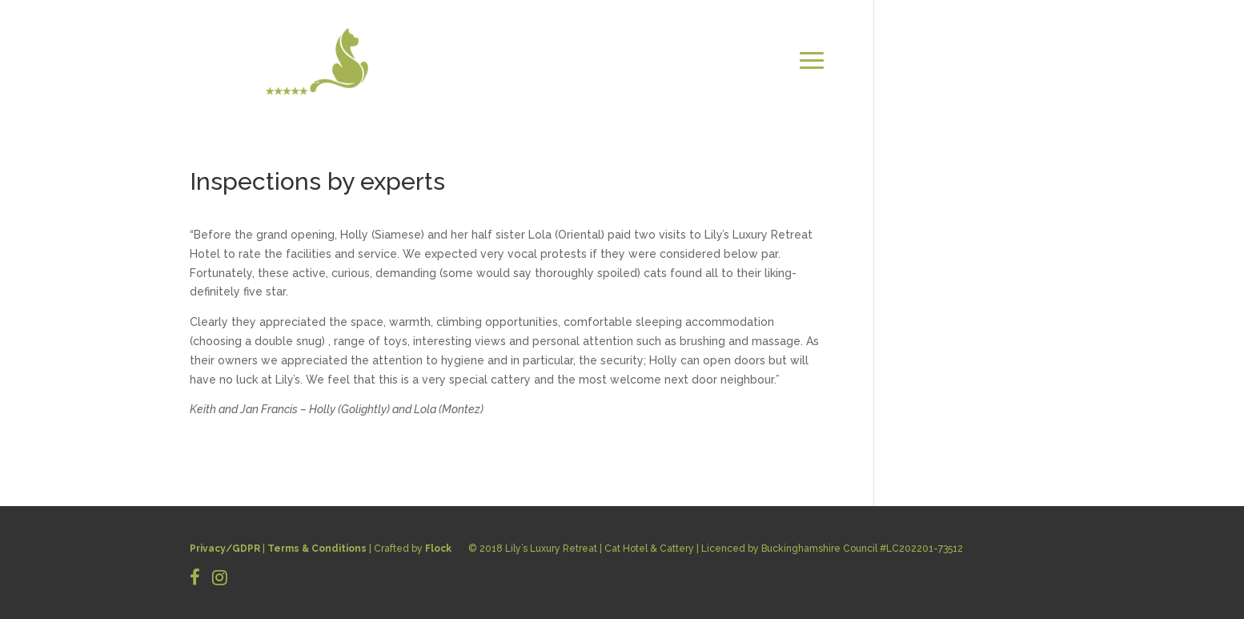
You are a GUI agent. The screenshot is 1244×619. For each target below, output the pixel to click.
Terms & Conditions (317, 548)
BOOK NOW (1015, 79)
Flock (438, 548)
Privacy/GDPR (225, 548)
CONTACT (1019, 60)
